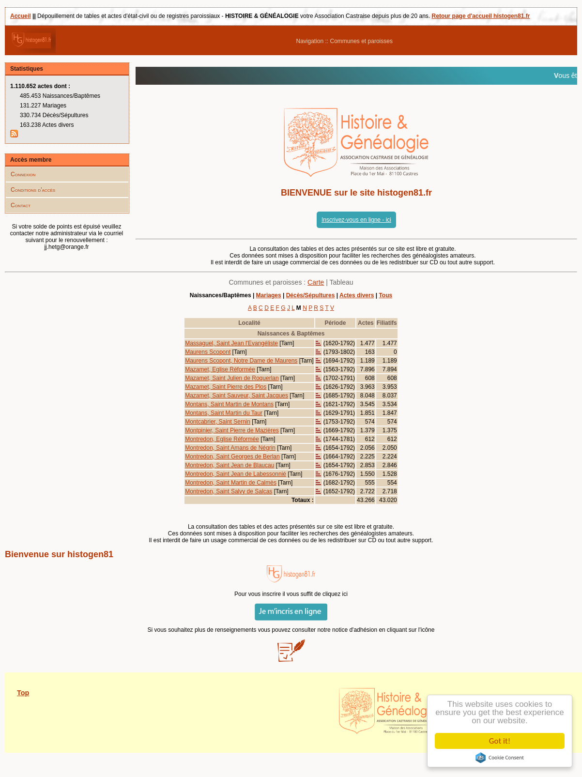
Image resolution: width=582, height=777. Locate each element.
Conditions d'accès (33, 189)
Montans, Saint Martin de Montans (229, 404)
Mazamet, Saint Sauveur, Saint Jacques (236, 395)
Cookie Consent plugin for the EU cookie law (499, 757)
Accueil (20, 16)
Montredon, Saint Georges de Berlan (232, 456)
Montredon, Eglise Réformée (222, 439)
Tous (385, 295)
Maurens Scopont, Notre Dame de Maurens (241, 360)
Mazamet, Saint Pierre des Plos (225, 386)
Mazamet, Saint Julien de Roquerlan (231, 378)
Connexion (23, 174)
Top (23, 693)
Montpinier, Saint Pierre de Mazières (231, 430)
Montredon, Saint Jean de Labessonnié (235, 474)
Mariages (268, 295)
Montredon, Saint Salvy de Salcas (228, 491)
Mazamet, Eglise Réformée (220, 369)
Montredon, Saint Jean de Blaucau (229, 465)
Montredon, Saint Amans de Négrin (230, 447)
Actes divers (356, 295)
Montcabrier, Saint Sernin (217, 421)
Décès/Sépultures (310, 295)
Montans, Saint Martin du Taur (223, 413)
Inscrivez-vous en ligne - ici (356, 219)
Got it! (499, 741)
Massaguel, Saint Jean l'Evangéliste (231, 343)
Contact (21, 205)
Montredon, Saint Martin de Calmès (230, 482)
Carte (315, 282)
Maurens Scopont (207, 352)
